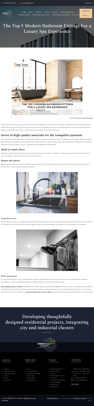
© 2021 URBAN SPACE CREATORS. (12, 398)
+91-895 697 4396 (10, 3)
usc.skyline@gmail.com (27, 3)
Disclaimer (5, 400)
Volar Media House (66, 398)
